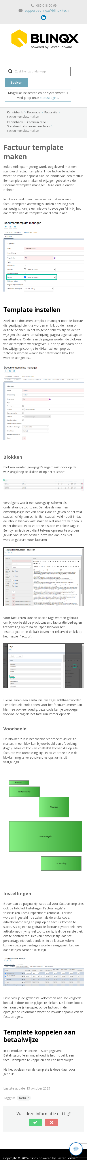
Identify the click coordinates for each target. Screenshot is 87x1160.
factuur (24, 1098)
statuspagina (49, 98)
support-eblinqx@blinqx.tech (47, 10)
